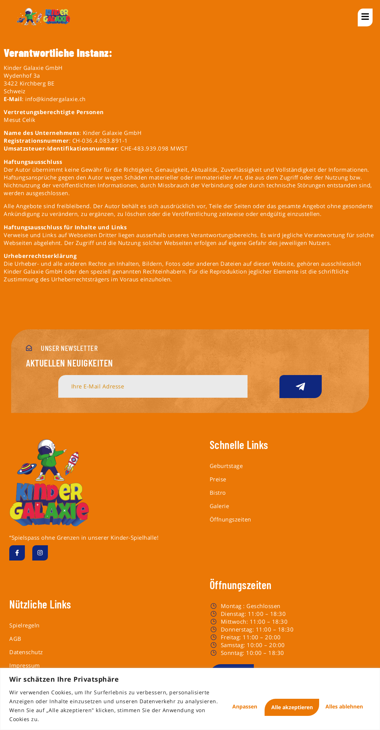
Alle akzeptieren (337, 701)
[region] (190, 694)
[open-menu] (365, 17)
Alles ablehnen (267, 701)
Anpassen (208, 701)
